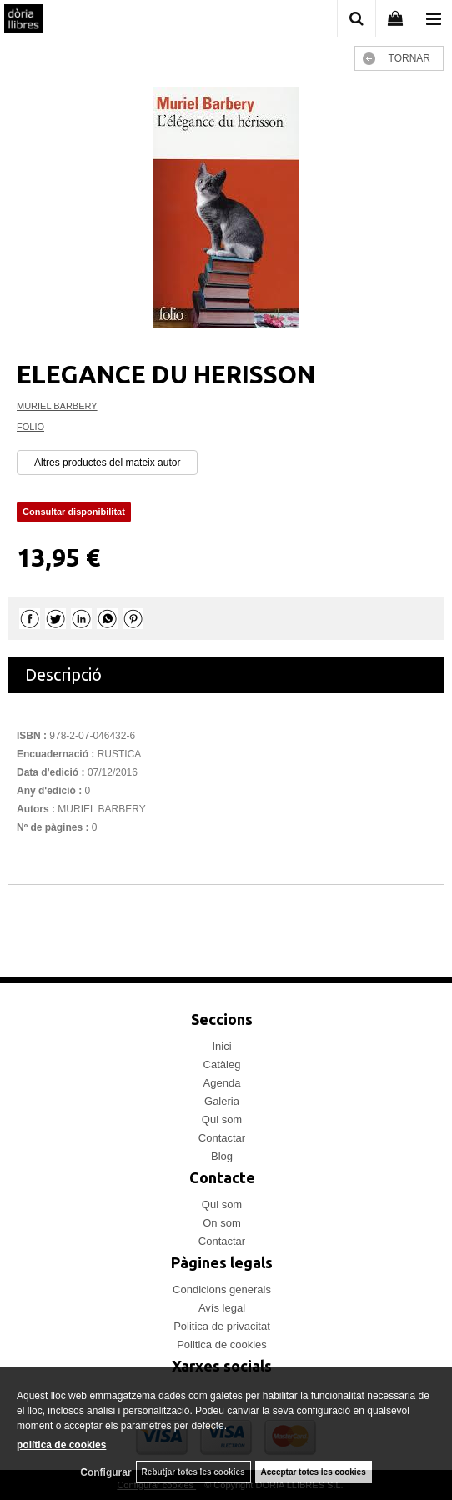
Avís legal (221, 1308)
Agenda (222, 1083)
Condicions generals (222, 1289)
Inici (221, 1046)
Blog (222, 1156)
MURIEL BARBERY (57, 406)
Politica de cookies (222, 1344)
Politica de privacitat (221, 1326)
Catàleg (222, 1064)
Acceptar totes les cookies (313, 1472)
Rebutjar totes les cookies (193, 1472)
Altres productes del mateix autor (107, 462)
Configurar (105, 1472)
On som (222, 1223)
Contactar (221, 1138)
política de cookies (61, 1445)
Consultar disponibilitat (74, 512)
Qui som (222, 1119)
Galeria (221, 1101)
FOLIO (30, 427)
